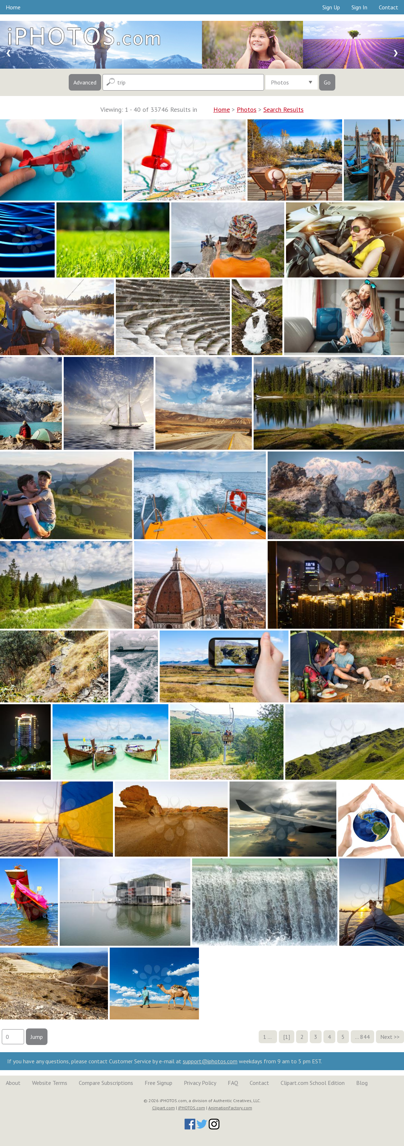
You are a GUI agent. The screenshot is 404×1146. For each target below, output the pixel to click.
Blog (362, 1082)
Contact (388, 7)
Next (386, 1036)
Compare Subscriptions (106, 1082)
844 (365, 1036)
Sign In (359, 7)
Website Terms (49, 1082)
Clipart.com (163, 1107)
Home (13, 7)
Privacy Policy (200, 1082)
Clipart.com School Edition (313, 1082)
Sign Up (331, 7)
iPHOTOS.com (191, 1107)
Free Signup (158, 1082)
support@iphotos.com (210, 1061)
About (13, 1082)
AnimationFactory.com (230, 1107)
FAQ (233, 1082)
